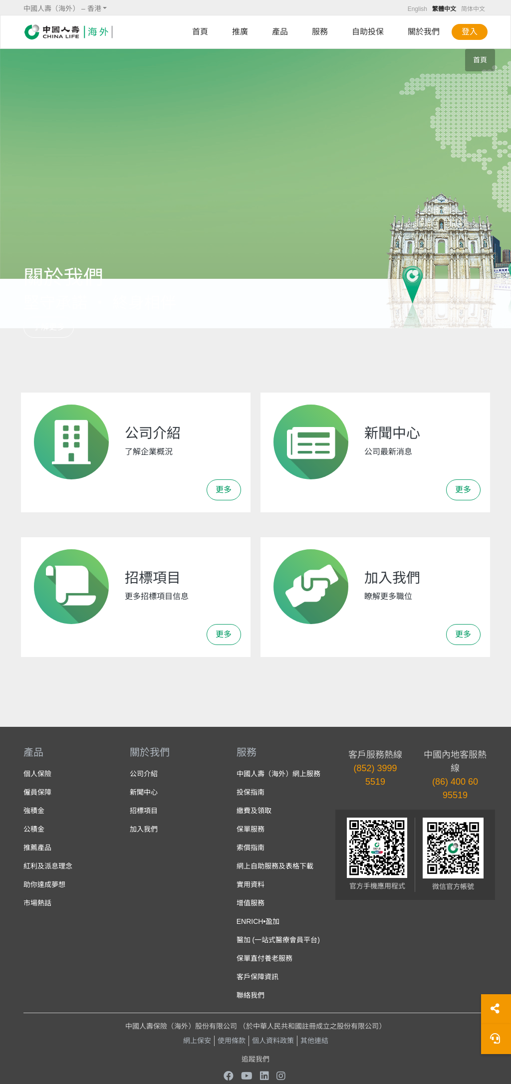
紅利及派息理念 (47, 866)
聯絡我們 (250, 995)
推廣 (240, 31)
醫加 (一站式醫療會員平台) (278, 940)
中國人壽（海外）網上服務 (278, 774)
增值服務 (250, 903)
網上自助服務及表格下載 (275, 866)
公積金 (33, 829)
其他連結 (314, 1041)
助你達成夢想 (44, 884)
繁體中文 (444, 8)
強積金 (33, 811)
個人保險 (37, 774)
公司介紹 (144, 774)
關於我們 (424, 31)
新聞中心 (144, 792)
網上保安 (197, 1041)
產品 (280, 31)
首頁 (200, 31)
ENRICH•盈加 (258, 921)
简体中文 (473, 8)
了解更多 (49, 327)
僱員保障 (37, 792)
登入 (470, 31)
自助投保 (368, 31)
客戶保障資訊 (257, 977)
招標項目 (144, 811)
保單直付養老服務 (264, 958)
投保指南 (250, 792)
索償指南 (250, 848)
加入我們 (144, 829)
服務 (320, 31)
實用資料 (250, 884)
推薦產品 (37, 848)
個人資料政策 (273, 1041)
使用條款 (232, 1041)
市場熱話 (37, 903)
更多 (224, 489)
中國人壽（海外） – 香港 (62, 8)
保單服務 (250, 829)
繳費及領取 (254, 811)
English (417, 8)
